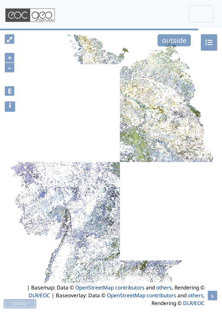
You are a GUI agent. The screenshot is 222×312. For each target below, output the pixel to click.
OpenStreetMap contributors (110, 287)
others (164, 287)
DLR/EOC (39, 295)
